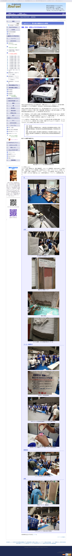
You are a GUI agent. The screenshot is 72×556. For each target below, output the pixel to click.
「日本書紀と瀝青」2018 (14, 65)
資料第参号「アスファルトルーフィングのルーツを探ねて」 (13, 78)
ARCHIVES (13, 41)
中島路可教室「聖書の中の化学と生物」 (14, 50)
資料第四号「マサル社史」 (13, 82)
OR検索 (17, 25)
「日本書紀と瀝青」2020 (14, 68)
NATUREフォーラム (13, 131)
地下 (13, 115)
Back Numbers (15, 17)
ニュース (34, 534)
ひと (13, 120)
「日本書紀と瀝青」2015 (14, 60)
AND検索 (11, 25)
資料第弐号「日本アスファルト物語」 (13, 73)
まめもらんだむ (13, 145)
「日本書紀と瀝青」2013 (14, 57)
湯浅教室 (10, 93)
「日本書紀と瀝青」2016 (14, 62)
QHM (71, 552)
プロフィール (11, 152)
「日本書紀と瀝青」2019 (14, 66)
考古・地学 (11, 127)
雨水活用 (13, 110)
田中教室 (10, 89)
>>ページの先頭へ (62, 537)
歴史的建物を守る (13, 85)
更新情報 (33, 17)
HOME (8, 17)
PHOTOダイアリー (13, 142)
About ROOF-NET (25, 17)
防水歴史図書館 (12, 31)
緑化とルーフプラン (13, 98)
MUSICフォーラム (12, 133)
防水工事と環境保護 (13, 129)
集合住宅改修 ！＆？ (50, 542)
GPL (69, 552)
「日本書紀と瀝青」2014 (14, 59)
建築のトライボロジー (13, 118)
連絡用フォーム (12, 154)
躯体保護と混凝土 (13, 87)
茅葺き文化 (13, 113)
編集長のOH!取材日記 (13, 36)
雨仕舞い (13, 108)
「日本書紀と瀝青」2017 (14, 63)
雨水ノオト (13, 147)
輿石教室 (10, 91)
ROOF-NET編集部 (35, 547)
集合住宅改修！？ (13, 100)
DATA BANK (13, 123)
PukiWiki (61, 552)
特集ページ (11, 33)
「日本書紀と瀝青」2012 (14, 56)
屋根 (13, 103)
